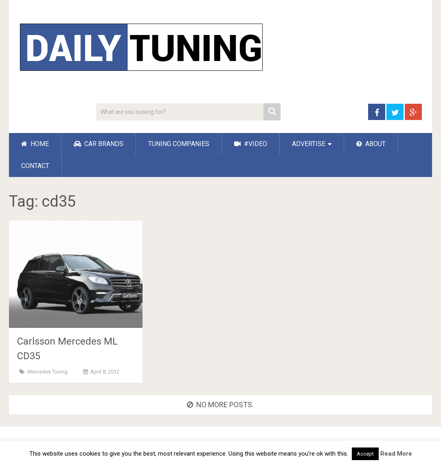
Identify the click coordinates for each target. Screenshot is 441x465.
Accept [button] (365, 454)
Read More (396, 453)
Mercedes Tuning (47, 372)
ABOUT (371, 144)
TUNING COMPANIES (178, 144)
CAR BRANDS (98, 144)
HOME (35, 144)
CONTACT (35, 166)
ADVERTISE (308, 144)
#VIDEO (250, 144)
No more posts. (220, 404)
